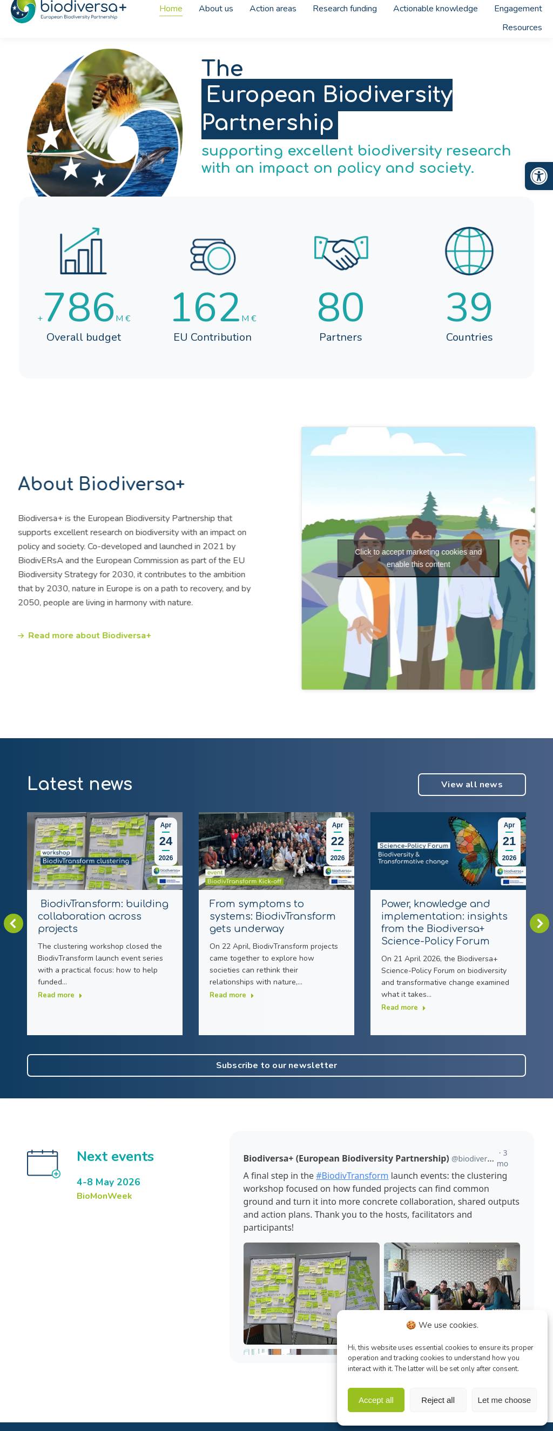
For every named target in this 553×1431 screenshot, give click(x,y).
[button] (13, 923)
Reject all (438, 1400)
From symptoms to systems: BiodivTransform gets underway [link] (273, 916)
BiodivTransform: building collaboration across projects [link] (103, 916)
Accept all (376, 1400)
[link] (539, 176)
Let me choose (504, 1400)
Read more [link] (60, 995)
